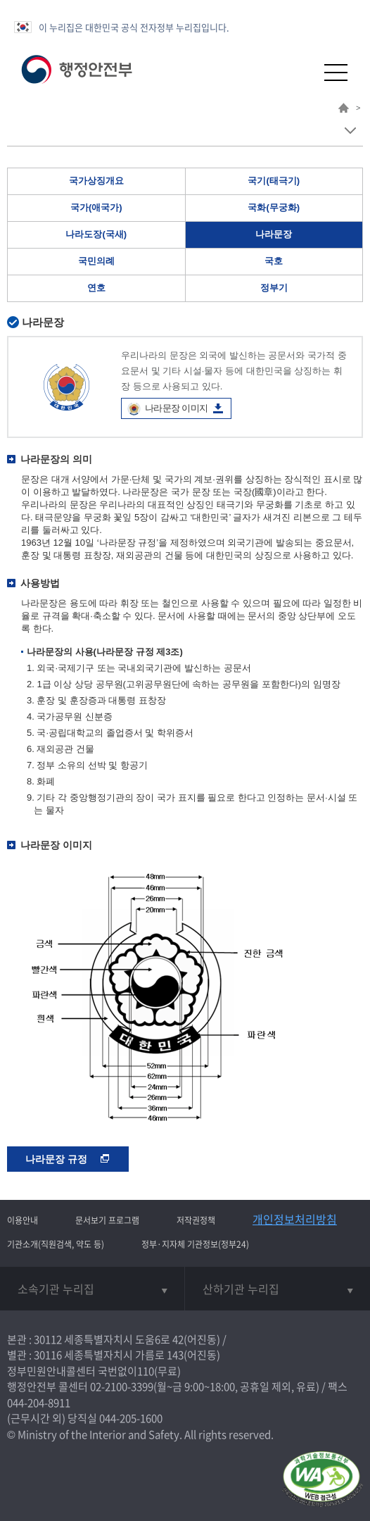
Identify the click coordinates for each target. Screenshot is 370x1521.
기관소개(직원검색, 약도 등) (55, 1244)
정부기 (274, 287)
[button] (301, 72)
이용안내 (22, 1220)
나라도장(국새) (96, 234)
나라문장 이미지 (176, 408)
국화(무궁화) (274, 207)
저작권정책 (196, 1220)
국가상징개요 (96, 180)
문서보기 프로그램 (107, 1220)
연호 (96, 287)
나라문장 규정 (67, 1159)
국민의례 (96, 261)
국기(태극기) (274, 180)
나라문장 (273, 234)
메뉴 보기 (350, 131)
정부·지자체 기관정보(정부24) (195, 1244)
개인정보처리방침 (295, 1218)
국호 (273, 261)
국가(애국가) (96, 207)
